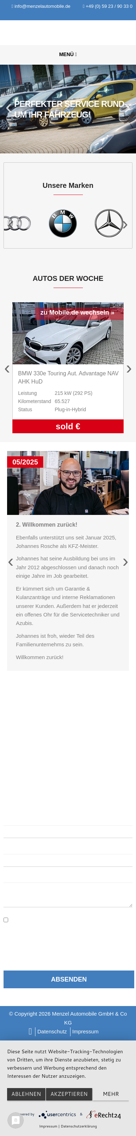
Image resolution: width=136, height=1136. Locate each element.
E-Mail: (14, 847)
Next (126, 109)
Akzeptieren (68, 1094)
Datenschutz (52, 1031)
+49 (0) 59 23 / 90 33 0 (107, 6)
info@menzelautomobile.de (41, 6)
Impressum (85, 1031)
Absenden (69, 979)
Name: (12, 819)
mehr (111, 1094)
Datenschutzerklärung (70, 917)
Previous (9, 109)
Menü (68, 54)
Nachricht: (18, 876)
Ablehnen (26, 1094)
